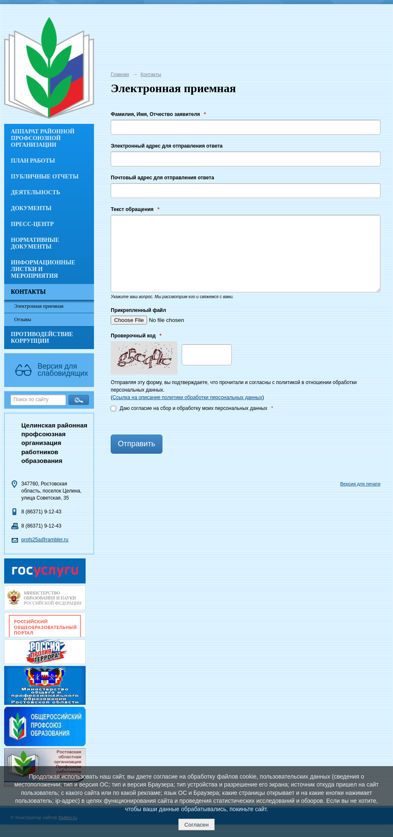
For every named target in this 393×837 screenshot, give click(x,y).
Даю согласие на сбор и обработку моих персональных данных (192, 408)
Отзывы (22, 319)
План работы (33, 161)
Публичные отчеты (45, 176)
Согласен (196, 825)
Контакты (28, 292)
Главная (120, 74)
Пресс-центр (32, 224)
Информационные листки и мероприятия (43, 269)
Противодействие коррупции (42, 337)
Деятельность (35, 192)
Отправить (136, 444)
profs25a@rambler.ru (44, 540)
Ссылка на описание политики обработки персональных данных (187, 397)
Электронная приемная (38, 306)
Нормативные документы (35, 243)
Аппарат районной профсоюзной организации (42, 138)
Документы (31, 208)
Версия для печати (360, 483)
